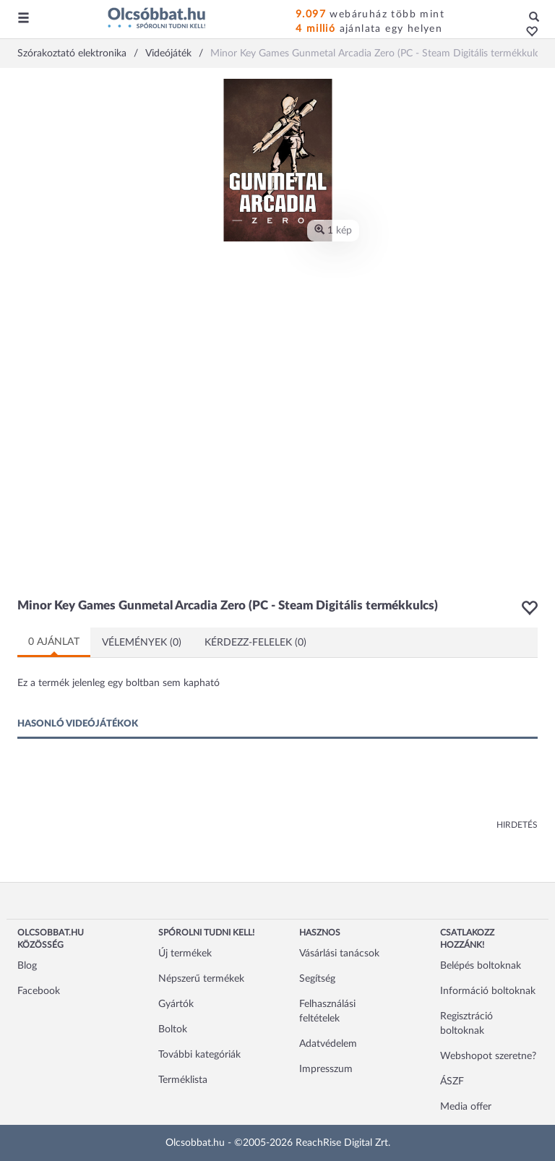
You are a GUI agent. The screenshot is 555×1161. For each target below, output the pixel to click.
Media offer (465, 1107)
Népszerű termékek (201, 979)
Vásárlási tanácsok (339, 953)
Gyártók (176, 1004)
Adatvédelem (328, 1044)
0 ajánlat (53, 642)
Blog (27, 966)
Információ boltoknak (487, 991)
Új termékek (185, 953)
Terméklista (182, 1080)
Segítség (317, 979)
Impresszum (326, 1069)
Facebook (38, 991)
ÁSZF (452, 1081)
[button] (528, 32)
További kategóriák (199, 1055)
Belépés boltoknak (480, 966)
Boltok (172, 1029)
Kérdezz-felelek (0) (255, 643)
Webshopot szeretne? (488, 1056)
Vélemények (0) (141, 643)
